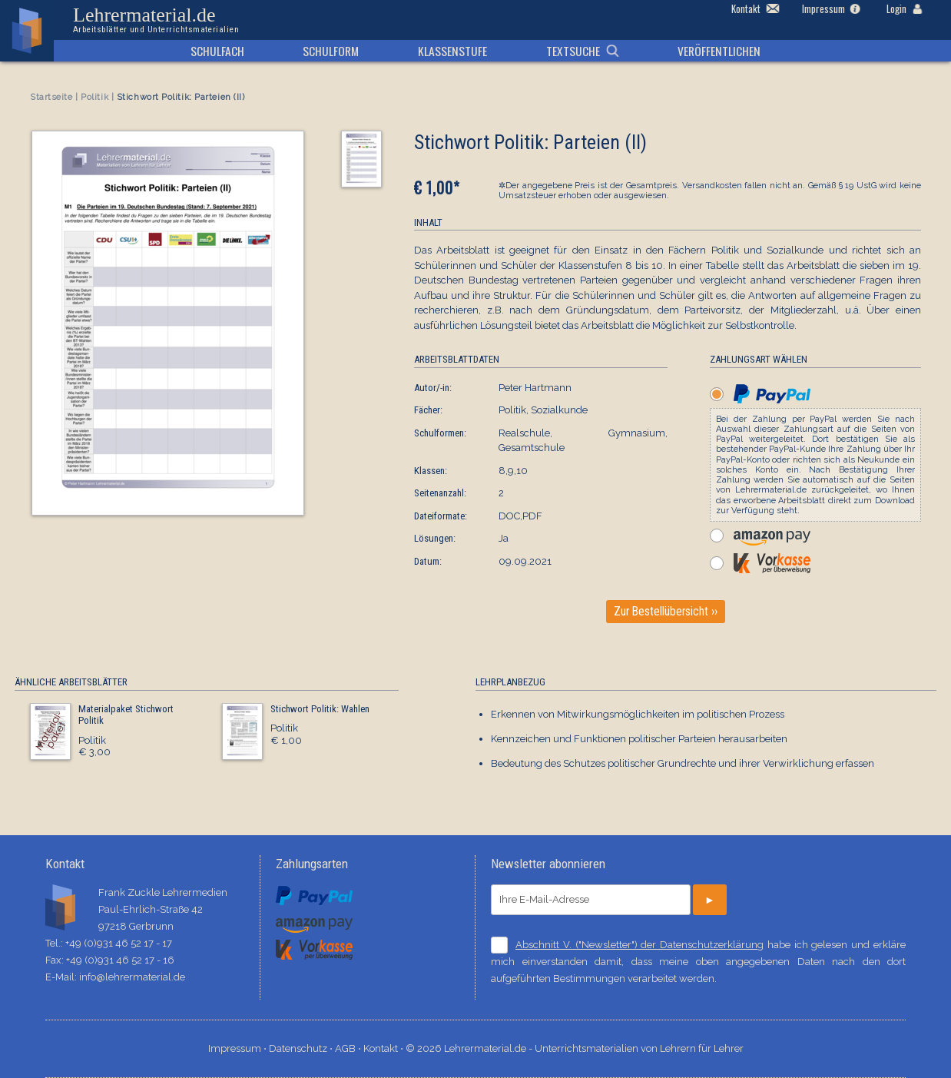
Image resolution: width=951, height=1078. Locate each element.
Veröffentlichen (719, 50)
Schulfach (217, 51)
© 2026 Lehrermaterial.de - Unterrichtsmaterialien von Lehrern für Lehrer (575, 1048)
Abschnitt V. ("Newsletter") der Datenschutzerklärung (639, 944)
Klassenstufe (452, 51)
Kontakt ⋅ (384, 1048)
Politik (94, 97)
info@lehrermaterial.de (132, 977)
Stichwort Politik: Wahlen (319, 709)
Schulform (331, 51)
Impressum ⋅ (238, 1048)
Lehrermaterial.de (156, 20)
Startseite (51, 97)
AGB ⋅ (349, 1048)
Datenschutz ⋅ (302, 1048)
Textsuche (573, 51)
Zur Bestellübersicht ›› (665, 612)
